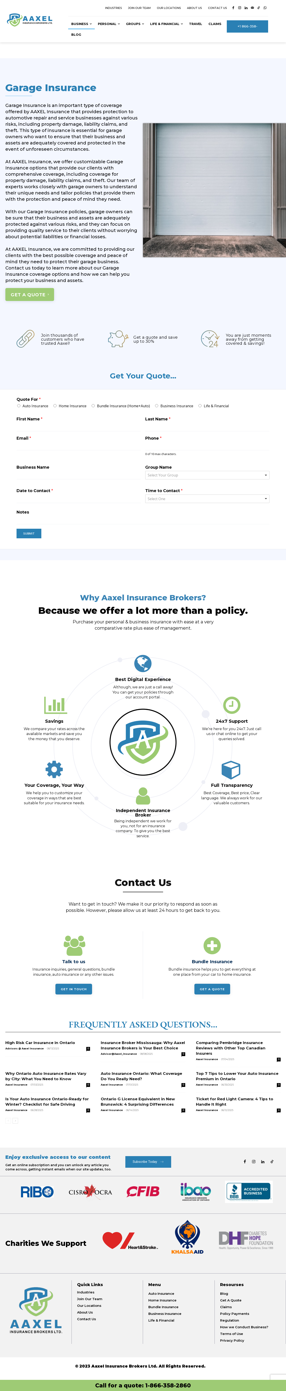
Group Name (158, 468)
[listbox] (207, 500)
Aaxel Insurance (207, 1063)
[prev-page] (8, 1125)
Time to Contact (164, 491)
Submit (29, 535)
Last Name (157, 420)
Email (24, 439)
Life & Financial (216, 407)
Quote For (29, 400)
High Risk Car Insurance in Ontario (40, 1046)
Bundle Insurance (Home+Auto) (123, 407)
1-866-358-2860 (168, 1385)
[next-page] (15, 1125)
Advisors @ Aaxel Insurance (24, 1052)
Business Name (33, 468)
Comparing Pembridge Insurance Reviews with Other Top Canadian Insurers (230, 1052)
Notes (23, 513)
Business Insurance (176, 407)
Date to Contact (35, 491)
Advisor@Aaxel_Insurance (119, 1057)
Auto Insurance (35, 407)
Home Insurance (72, 407)
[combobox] (207, 476)
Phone (153, 439)
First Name (29, 420)
